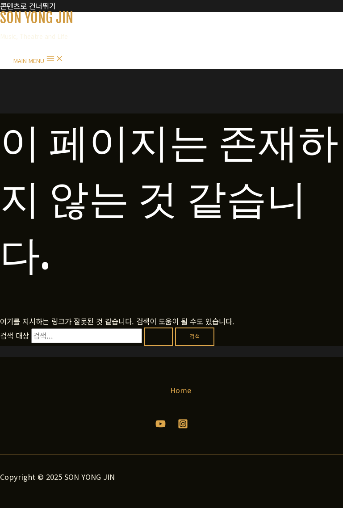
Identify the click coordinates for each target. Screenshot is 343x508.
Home (180, 390)
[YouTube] (160, 425)
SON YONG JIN (36, 18)
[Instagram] (183, 425)
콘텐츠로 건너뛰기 (28, 5)
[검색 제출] (158, 336)
